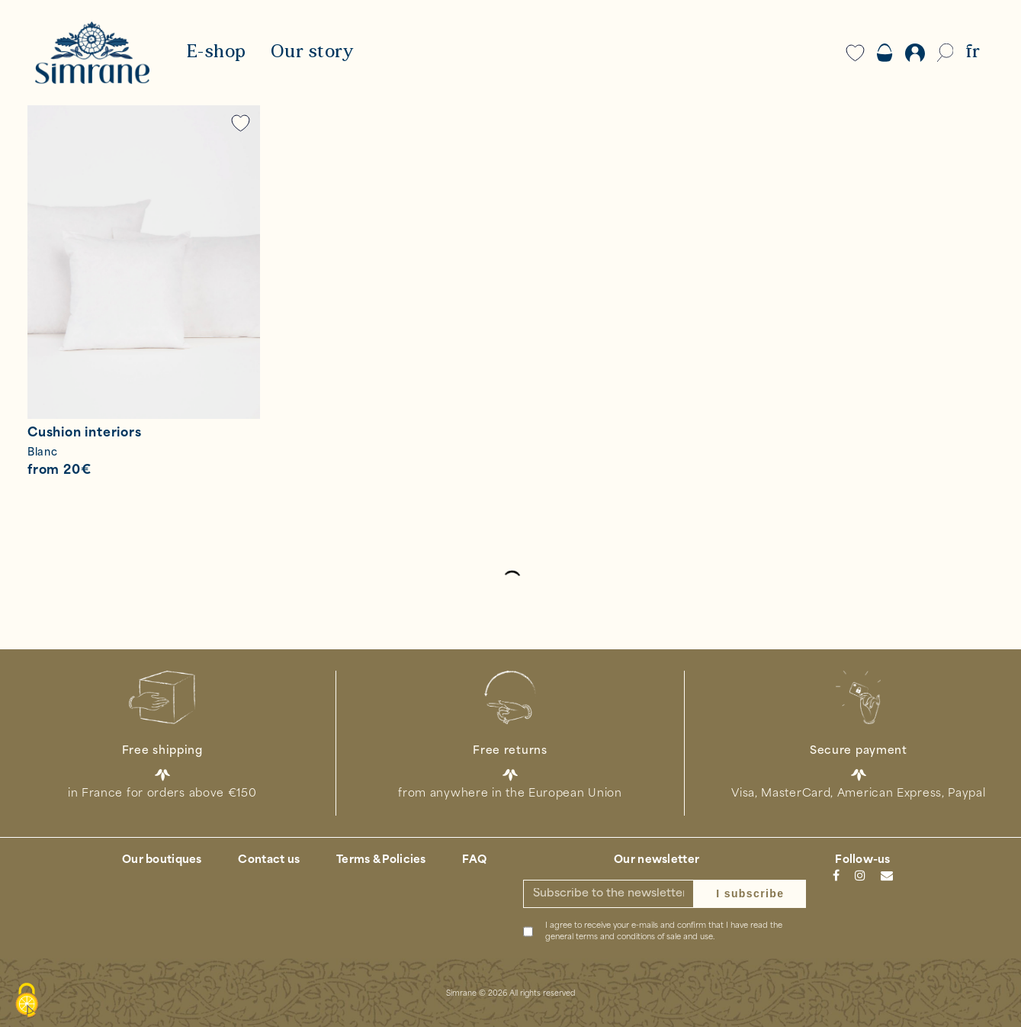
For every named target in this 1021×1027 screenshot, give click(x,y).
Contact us (269, 860)
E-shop (216, 52)
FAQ (474, 860)
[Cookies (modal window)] (26, 1001)
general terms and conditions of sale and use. (629, 937)
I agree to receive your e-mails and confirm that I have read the (663, 932)
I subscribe (750, 893)
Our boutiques (162, 860)
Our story (312, 52)
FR (972, 52)
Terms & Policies (380, 860)
